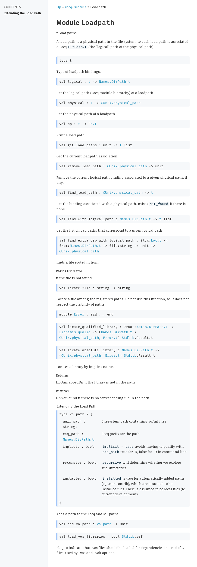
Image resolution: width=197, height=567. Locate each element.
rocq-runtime (76, 7)
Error (79, 314)
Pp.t (92, 124)
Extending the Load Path (22, 13)
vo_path (104, 524)
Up (58, 7)
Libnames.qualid (75, 332)
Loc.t (156, 240)
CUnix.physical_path (121, 103)
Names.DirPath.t (114, 82)
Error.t (110, 338)
